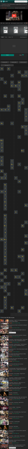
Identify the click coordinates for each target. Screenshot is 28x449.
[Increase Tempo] (9, 23)
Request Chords (12, 332)
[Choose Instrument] (12, 37)
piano (6, 37)
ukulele (10, 37)
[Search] (26, 1)
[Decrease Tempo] (1, 23)
